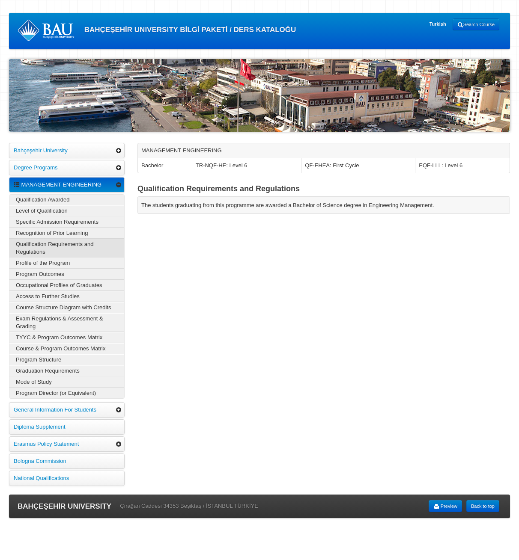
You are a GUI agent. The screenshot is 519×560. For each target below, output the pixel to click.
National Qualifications (41, 478)
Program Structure (38, 359)
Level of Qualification (42, 210)
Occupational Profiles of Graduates (59, 285)
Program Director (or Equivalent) (56, 393)
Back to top (483, 506)
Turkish (438, 24)
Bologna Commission (40, 461)
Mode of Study (34, 382)
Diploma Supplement (40, 427)
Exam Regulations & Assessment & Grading (59, 322)
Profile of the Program (43, 263)
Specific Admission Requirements (57, 222)
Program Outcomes (40, 274)
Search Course (476, 25)
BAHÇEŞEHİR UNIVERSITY (64, 506)
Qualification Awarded (43, 199)
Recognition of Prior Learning (52, 233)
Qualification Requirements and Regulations (54, 248)
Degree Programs (36, 167)
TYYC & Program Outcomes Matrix (59, 337)
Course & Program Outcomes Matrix (61, 348)
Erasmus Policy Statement (46, 444)
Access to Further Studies (48, 296)
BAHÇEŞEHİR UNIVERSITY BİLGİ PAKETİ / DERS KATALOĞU (157, 30)
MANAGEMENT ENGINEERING (57, 184)
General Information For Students (55, 409)
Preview (445, 507)
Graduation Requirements (48, 370)
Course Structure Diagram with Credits (63, 307)
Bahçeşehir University (41, 150)
